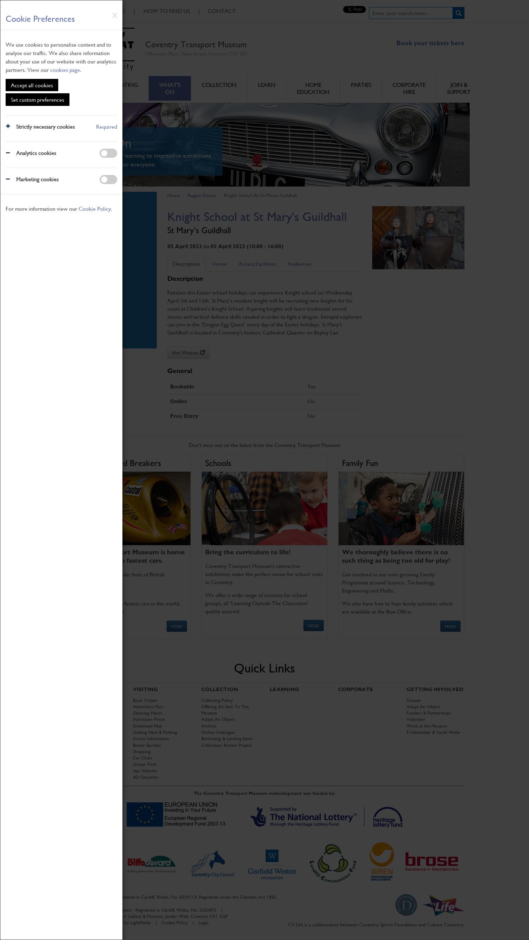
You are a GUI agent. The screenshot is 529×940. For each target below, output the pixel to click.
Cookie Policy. (95, 208)
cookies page (65, 70)
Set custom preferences (37, 99)
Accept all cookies (32, 85)
